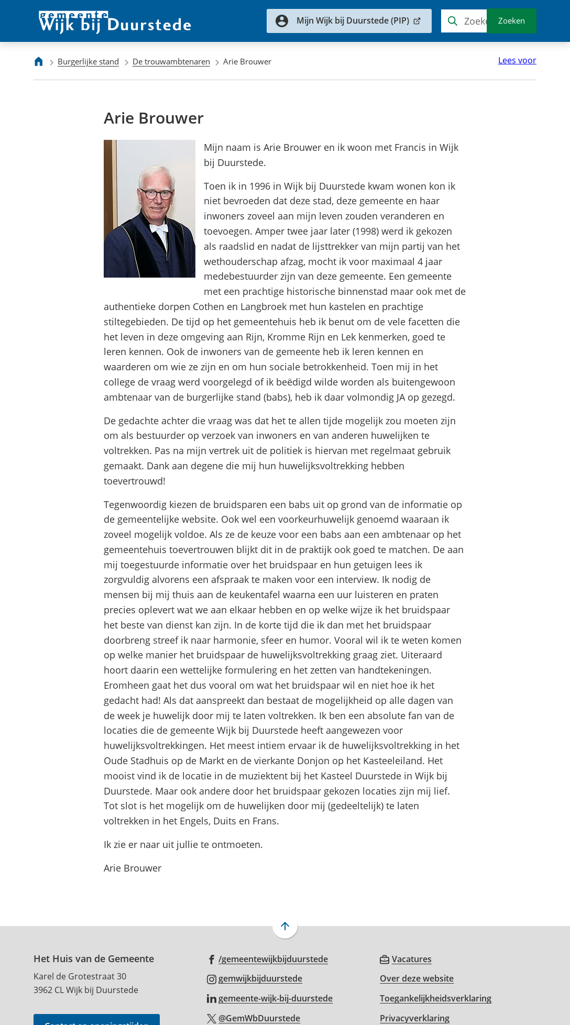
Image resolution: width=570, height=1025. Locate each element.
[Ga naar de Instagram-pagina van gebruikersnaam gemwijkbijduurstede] (255, 933)
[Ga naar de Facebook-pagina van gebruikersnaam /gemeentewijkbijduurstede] (267, 913)
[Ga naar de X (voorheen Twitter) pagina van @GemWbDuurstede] (254, 972)
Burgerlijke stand (88, 61)
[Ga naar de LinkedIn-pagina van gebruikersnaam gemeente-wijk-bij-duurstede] (270, 952)
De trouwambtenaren (171, 61)
